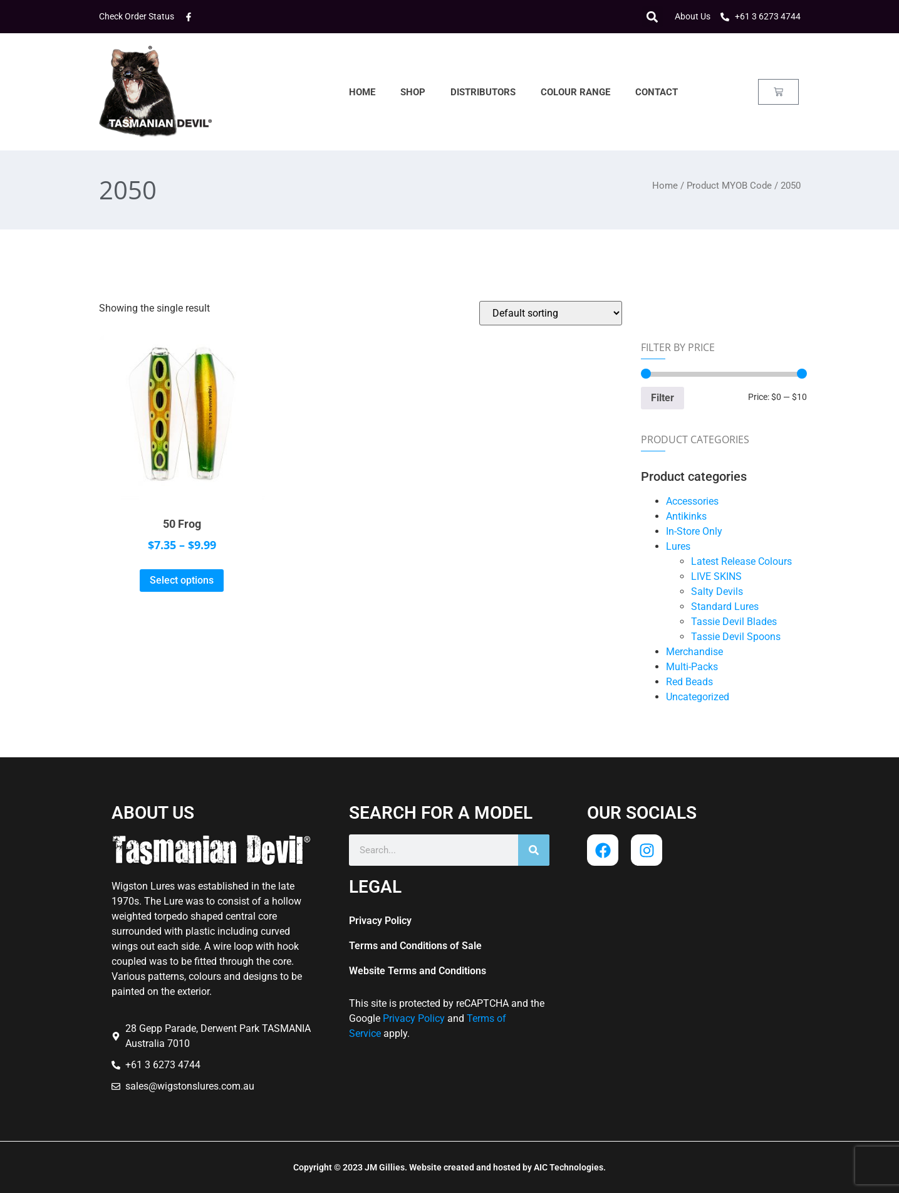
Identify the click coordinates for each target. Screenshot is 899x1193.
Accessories (692, 501)
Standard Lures (725, 606)
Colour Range (575, 92)
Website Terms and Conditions (417, 971)
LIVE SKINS (716, 576)
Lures (678, 546)
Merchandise (694, 652)
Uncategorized (697, 697)
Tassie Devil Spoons (736, 637)
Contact (656, 92)
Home (362, 92)
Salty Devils (717, 591)
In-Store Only (694, 531)
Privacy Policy (380, 921)
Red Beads (689, 682)
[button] (652, 16)
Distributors (483, 92)
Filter (662, 398)
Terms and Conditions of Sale (415, 946)
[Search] (533, 850)
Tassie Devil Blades (734, 622)
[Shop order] (550, 313)
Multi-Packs (692, 667)
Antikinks (686, 516)
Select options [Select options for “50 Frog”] (182, 580)
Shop (412, 92)
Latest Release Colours (741, 561)
